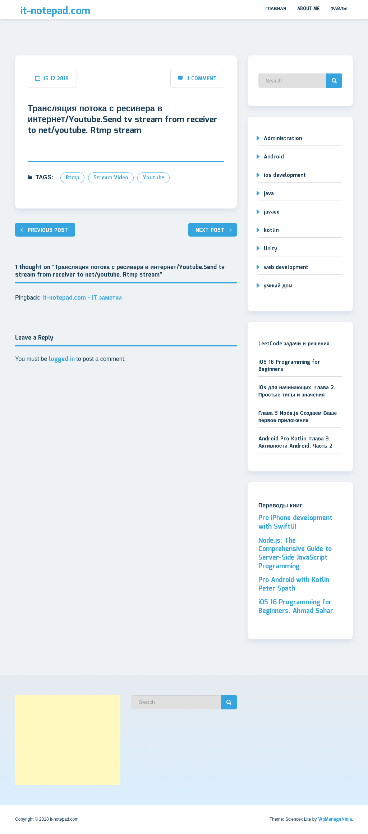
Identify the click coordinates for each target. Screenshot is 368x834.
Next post (210, 230)
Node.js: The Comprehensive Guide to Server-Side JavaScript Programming (295, 553)
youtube (153, 178)
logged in (62, 359)
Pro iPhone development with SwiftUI (295, 522)
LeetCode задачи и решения (294, 344)
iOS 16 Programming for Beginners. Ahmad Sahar (295, 606)
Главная (275, 8)
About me (308, 8)
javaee (272, 212)
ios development (285, 175)
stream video (110, 178)
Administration (283, 139)
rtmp (72, 178)
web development (286, 268)
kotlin (271, 230)
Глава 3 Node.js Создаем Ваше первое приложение (297, 417)
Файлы (339, 8)
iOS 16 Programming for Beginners (289, 365)
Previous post (48, 230)
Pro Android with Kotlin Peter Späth (293, 584)
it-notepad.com (55, 11)
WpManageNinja (335, 819)
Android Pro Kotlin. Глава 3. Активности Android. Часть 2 (295, 442)
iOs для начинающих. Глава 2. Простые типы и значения (296, 391)
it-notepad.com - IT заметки (82, 297)
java (269, 194)
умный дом (278, 286)
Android (274, 157)
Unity (270, 249)
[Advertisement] (67, 740)
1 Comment (202, 79)
